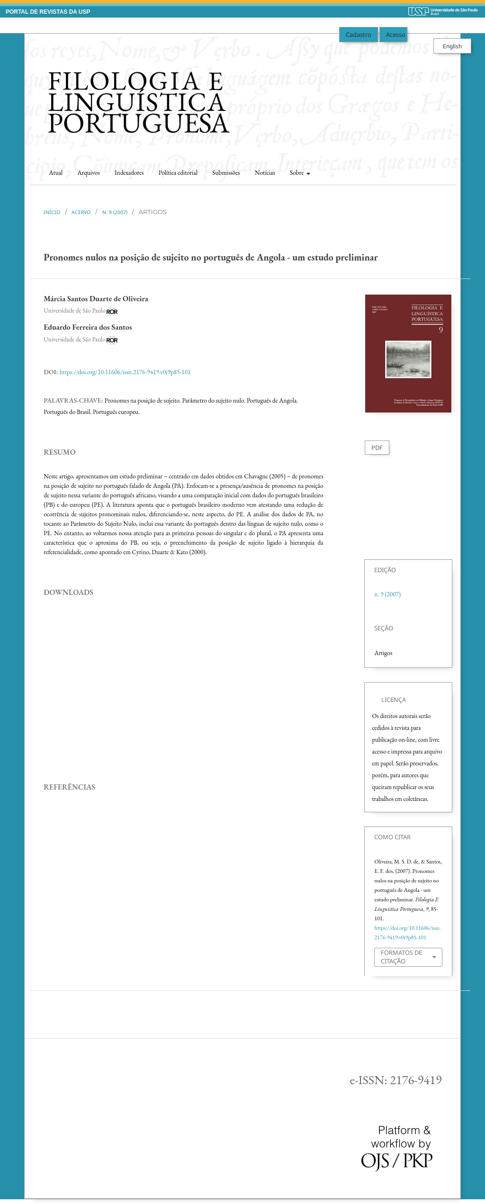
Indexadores (129, 173)
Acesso (395, 34)
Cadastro (358, 34)
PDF (377, 447)
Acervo (81, 212)
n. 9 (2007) (114, 212)
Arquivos (89, 173)
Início (52, 212)
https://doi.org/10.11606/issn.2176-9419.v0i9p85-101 (125, 372)
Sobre (297, 173)
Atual (56, 173)
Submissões (226, 173)
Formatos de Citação (401, 956)
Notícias (265, 173)
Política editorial (178, 173)
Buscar (437, 170)
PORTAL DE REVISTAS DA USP (48, 12)
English (452, 46)
